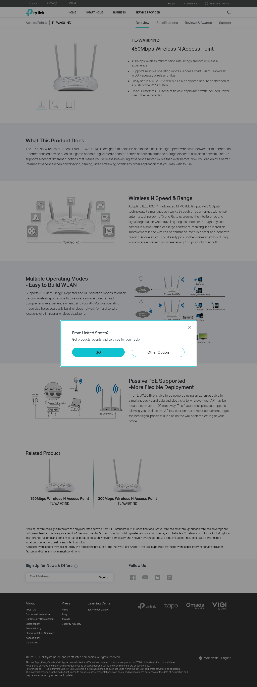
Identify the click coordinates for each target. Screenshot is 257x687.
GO (98, 352)
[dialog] (128, 343)
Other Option (158, 352)
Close (190, 327)
